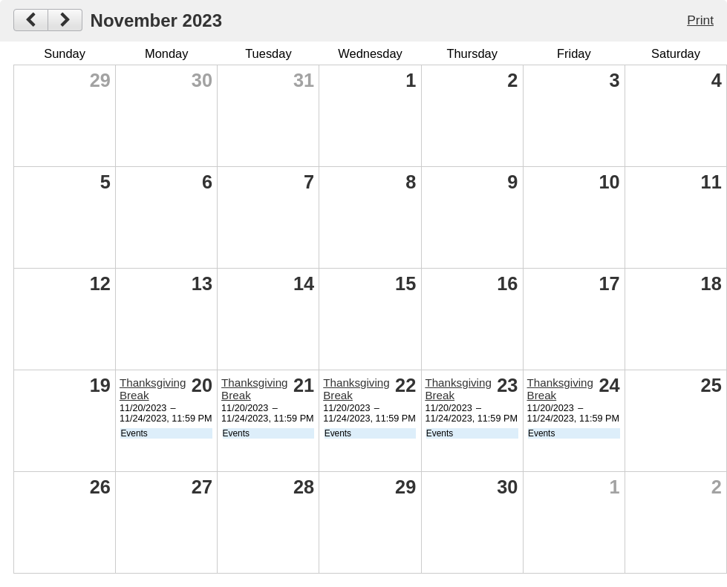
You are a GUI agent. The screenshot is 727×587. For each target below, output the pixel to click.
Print (700, 20)
